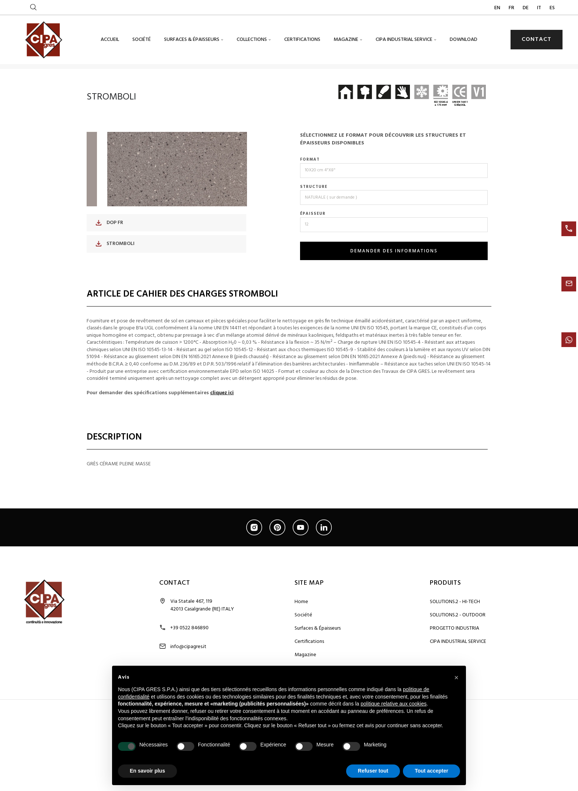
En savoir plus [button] (147, 771)
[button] (456, 677)
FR (512, 8)
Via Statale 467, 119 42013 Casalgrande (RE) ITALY (202, 633)
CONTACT (536, 39)
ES (552, 8)
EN (497, 8)
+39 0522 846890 (189, 656)
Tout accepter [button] (431, 771)
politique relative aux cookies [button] (393, 704)
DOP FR (109, 250)
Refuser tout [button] (373, 771)
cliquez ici (222, 421)
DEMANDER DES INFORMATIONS (394, 279)
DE (526, 8)
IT (539, 8)
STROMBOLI (115, 271)
